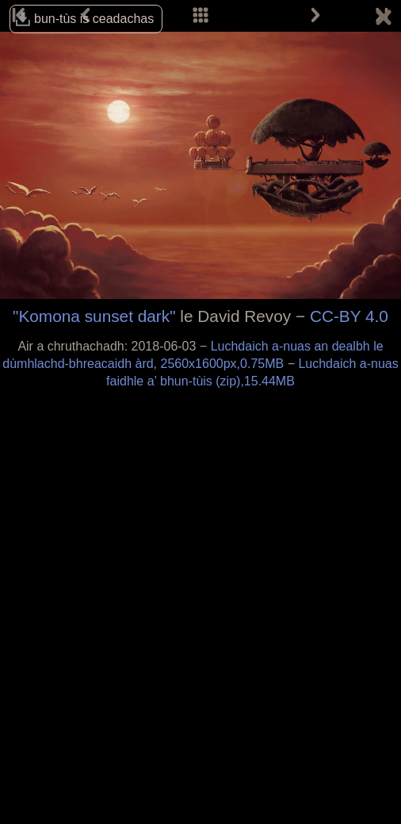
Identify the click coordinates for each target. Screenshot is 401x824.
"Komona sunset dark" (94, 316)
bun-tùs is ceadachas (94, 18)
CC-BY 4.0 (349, 316)
